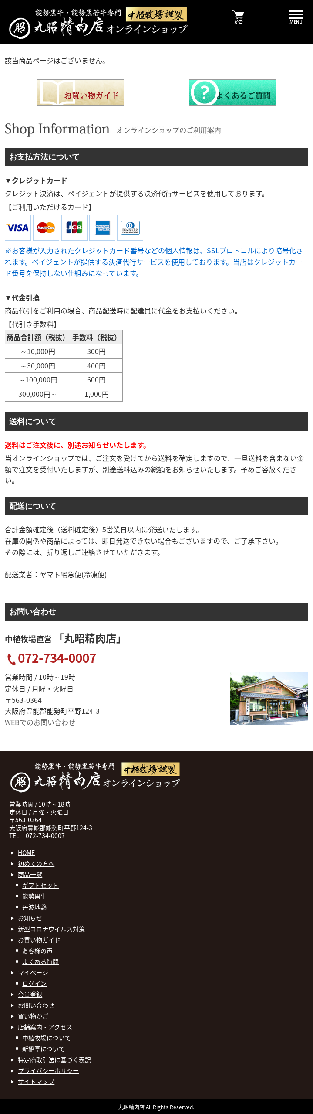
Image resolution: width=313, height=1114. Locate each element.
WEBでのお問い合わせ (40, 722)
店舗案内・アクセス (45, 1026)
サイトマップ (36, 1081)
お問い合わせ (36, 1005)
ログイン (34, 983)
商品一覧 (30, 874)
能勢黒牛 (34, 896)
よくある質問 (40, 961)
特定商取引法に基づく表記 (54, 1059)
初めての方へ (36, 863)
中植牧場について (46, 1037)
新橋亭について (43, 1048)
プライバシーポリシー (48, 1070)
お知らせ (30, 917)
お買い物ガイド (39, 939)
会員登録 (30, 994)
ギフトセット (40, 885)
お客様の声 (37, 950)
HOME (26, 852)
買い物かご (33, 1016)
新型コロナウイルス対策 (51, 928)
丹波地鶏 (34, 907)
